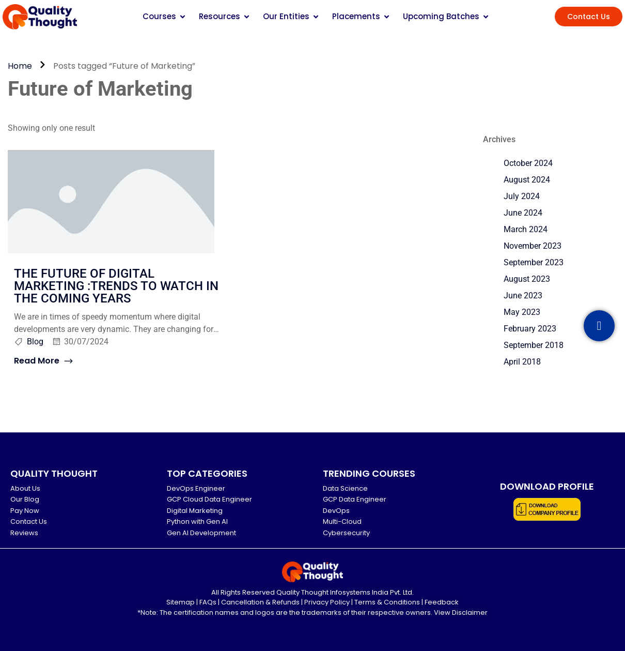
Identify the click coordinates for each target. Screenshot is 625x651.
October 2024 (528, 163)
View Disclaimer (461, 612)
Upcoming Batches (446, 16)
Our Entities (291, 16)
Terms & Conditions (387, 602)
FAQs (207, 602)
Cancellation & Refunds (260, 602)
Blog (35, 341)
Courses (164, 16)
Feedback (442, 602)
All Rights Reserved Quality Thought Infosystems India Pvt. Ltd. (312, 592)
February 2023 (530, 329)
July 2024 (522, 196)
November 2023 (532, 246)
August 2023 (527, 279)
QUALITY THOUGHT (54, 473)
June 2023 (523, 295)
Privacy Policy (327, 602)
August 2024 (527, 180)
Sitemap (180, 602)
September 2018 (534, 345)
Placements (361, 16)
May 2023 (522, 312)
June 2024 (523, 213)
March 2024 (526, 229)
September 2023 (534, 262)
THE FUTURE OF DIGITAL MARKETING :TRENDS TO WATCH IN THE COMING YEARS (116, 286)
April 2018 (522, 362)
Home (20, 66)
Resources (225, 16)
